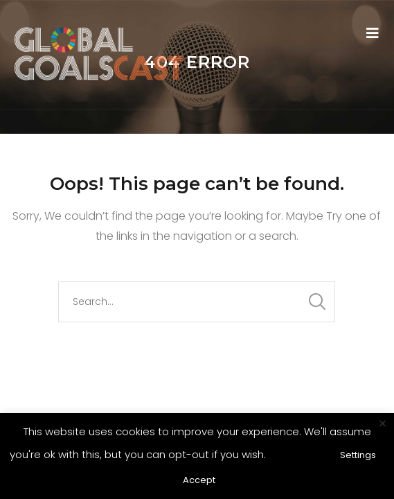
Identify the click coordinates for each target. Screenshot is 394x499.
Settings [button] (358, 455)
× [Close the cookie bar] (382, 424)
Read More (298, 454)
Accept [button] (199, 480)
